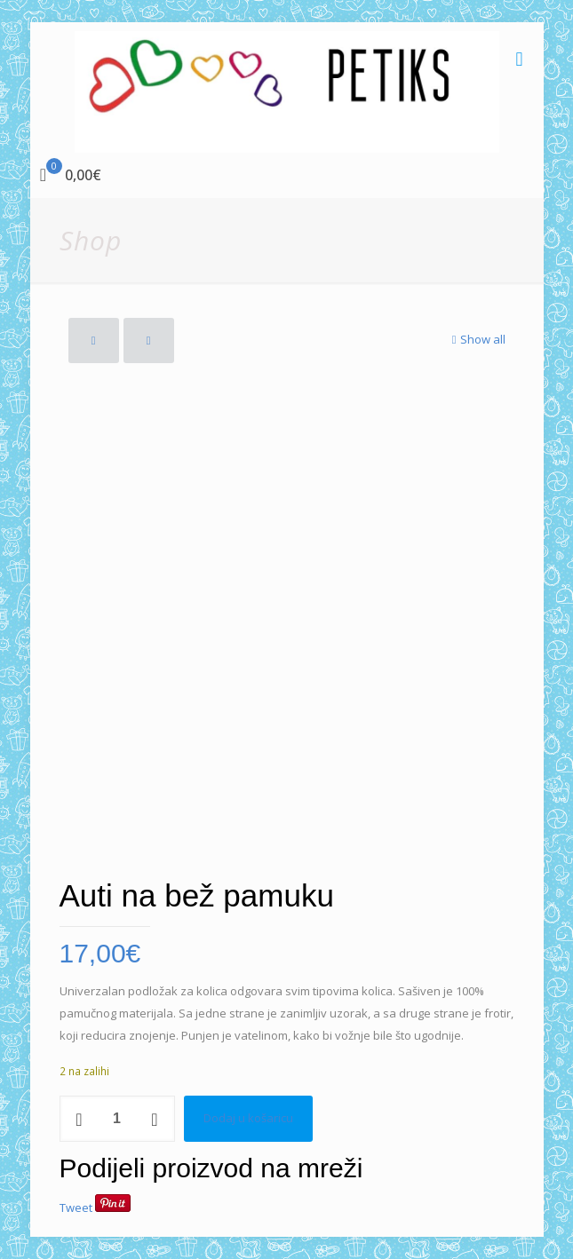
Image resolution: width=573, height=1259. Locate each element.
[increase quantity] (155, 1118)
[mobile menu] (520, 58)
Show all (477, 339)
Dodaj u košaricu (248, 1118)
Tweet (76, 1207)
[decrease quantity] (79, 1118)
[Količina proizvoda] (117, 1119)
